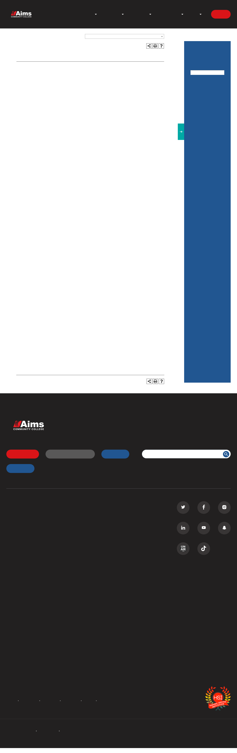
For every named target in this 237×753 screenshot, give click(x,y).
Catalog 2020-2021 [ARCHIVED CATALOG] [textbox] (112, 36)
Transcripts (77, 533)
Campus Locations (20, 600)
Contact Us (31, 85)
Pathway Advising (204, 300)
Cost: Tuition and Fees (203, 164)
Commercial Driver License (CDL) (31, 526)
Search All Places (82, 623)
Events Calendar (18, 660)
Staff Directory (17, 615)
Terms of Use (71, 700)
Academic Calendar (21, 667)
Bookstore (77, 608)
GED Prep (13, 556)
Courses (197, 178)
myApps (18, 468)
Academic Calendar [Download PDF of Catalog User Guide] (205, 118)
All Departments (18, 593)
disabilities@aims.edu (85, 325)
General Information (206, 255)
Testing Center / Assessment (203, 341)
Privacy (89, 700)
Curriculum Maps (19, 608)
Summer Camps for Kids (24, 563)
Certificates (15, 518)
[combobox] (124, 36)
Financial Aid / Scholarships (201, 241)
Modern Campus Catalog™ (163, 750)
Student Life (137, 14)
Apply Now (20, 454)
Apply (221, 14)
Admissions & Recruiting (201, 131)
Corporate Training (20, 541)
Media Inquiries (80, 675)
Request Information (68, 454)
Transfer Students (82, 511)
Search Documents (20, 623)
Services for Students (207, 327)
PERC (73, 615)
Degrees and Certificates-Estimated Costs (203, 211)
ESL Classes (15, 548)
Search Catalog (18, 630)
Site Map (104, 700)
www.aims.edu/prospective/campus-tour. (52, 253)
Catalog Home (201, 90)
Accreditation (29, 700)
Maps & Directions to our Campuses (206, 269)
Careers (75, 667)
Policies (10, 700)
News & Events (167, 14)
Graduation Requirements (201, 285)
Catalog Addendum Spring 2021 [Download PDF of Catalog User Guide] (205, 103)
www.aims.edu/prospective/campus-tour (93, 313)
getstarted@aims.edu (127, 270)
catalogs (64, 750)
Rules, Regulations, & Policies (206, 313)
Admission (30, 68)
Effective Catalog (203, 228)
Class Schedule (80, 541)
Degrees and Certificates (200, 192)
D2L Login (77, 526)
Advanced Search (203, 78)
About (193, 14)
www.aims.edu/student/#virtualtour (133, 238)
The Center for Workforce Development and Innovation (204, 363)
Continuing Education (22, 533)
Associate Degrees (20, 511)
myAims (113, 454)
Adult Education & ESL (204, 148)
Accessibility (50, 700)
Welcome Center (81, 593)
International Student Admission (46, 79)
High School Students (85, 518)
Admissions (111, 14)
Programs (85, 14)
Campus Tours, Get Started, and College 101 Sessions (63, 74)
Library (74, 600)
